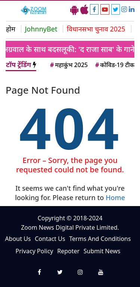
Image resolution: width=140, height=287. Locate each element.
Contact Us (50, 239)
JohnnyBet (41, 29)
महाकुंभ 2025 (68, 65)
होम (10, 29)
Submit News (102, 251)
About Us (18, 239)
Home (115, 197)
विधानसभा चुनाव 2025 (96, 29)
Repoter (68, 251)
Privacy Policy (34, 251)
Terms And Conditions (100, 239)
